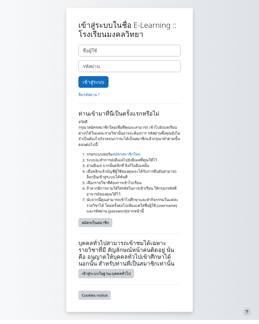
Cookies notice (94, 295)
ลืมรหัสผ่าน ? (88, 94)
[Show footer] (247, 312)
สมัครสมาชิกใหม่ (126, 154)
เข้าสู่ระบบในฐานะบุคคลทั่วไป (106, 273)
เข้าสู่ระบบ (93, 82)
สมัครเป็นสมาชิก (95, 222)
